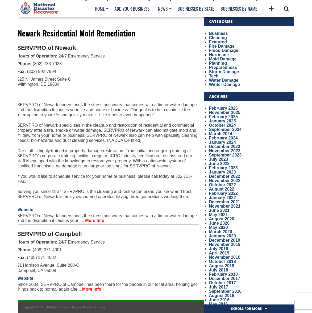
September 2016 (225, 291)
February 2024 (223, 138)
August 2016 (221, 295)
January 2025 (222, 121)
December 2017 (224, 278)
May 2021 (218, 214)
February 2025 (223, 116)
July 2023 (218, 159)
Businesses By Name (239, 8)
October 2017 (222, 283)
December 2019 (224, 240)
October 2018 (222, 261)
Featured (218, 42)
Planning (218, 63)
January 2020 (222, 236)
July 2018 (218, 270)
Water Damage (224, 80)
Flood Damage (223, 50)
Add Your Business (131, 8)
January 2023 (222, 172)
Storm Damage (224, 71)
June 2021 (219, 210)
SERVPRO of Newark (46, 47)
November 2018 (224, 257)
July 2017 (218, 287)
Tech (214, 76)
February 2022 (223, 193)
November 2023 (224, 151)
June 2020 (219, 223)
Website (25, 209)
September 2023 (225, 155)
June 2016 (219, 300)
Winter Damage (224, 84)
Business (218, 33)
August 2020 (221, 219)
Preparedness (223, 67)
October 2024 (222, 125)
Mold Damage (223, 59)
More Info (94, 220)
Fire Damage (222, 46)
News (163, 8)
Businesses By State (195, 8)
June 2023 (219, 163)
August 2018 (221, 265)
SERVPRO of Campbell (49, 233)
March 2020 (220, 231)
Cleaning (218, 37)
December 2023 (224, 146)
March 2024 (220, 133)
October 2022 (222, 185)
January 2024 (222, 142)
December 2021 (224, 202)
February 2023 (223, 168)
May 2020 (218, 227)
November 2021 (224, 206)
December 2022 (224, 176)
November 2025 (224, 112)
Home (100, 8)
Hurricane (219, 54)
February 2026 (223, 108)
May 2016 (218, 304)
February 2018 (223, 274)
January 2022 (222, 197)
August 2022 (221, 189)
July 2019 (218, 248)
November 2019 (224, 244)
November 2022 (224, 180)
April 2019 (219, 253)
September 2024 (225, 129)
